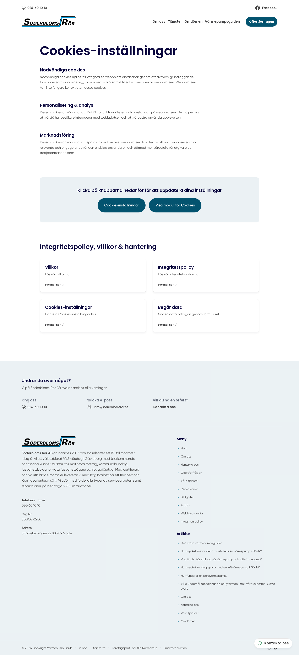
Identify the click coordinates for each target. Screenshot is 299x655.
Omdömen (193, 21)
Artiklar (185, 505)
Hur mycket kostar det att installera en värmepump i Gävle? (221, 551)
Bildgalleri (187, 497)
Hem (184, 448)
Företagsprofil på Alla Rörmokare (134, 648)
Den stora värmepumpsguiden (201, 543)
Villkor (83, 648)
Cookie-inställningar (121, 205)
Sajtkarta (99, 648)
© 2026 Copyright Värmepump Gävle (47, 648)
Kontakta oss (164, 407)
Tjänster (175, 21)
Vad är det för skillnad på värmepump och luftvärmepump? (221, 559)
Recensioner (189, 489)
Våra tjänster (190, 480)
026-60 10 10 (31, 505)
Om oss (158, 21)
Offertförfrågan (261, 22)
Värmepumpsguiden (222, 21)
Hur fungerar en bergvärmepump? (204, 575)
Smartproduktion (175, 648)
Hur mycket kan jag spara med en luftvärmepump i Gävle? (220, 567)
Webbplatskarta (192, 513)
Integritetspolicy (192, 521)
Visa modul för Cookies (175, 205)
